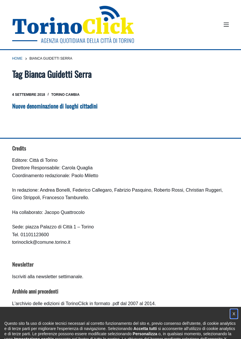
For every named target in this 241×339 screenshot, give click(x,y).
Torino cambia (65, 95)
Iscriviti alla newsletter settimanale (47, 276)
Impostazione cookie (155, 329)
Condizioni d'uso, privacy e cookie (98, 329)
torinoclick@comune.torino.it (41, 242)
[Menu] (226, 24)
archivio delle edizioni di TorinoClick (52, 303)
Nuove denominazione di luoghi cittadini (54, 106)
